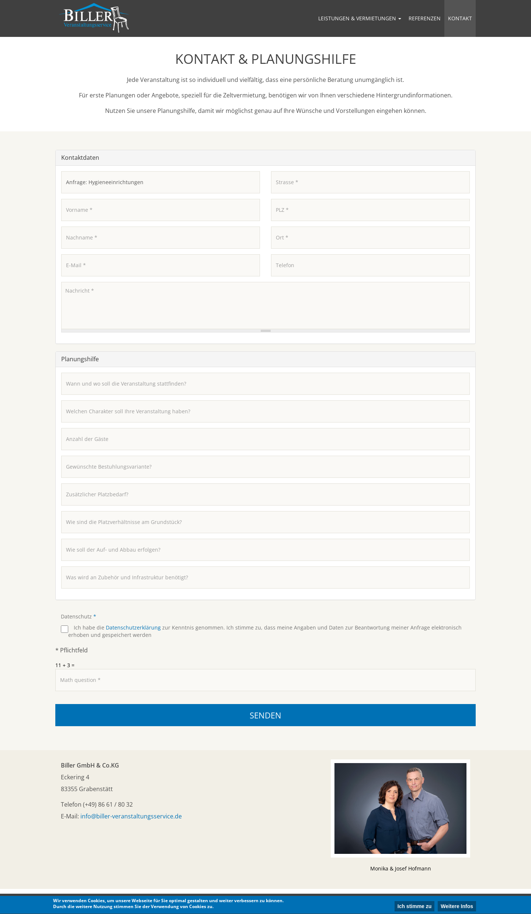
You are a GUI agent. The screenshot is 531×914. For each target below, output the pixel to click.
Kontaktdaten (80, 158)
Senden (265, 715)
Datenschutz (78, 616)
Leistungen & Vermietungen (359, 18)
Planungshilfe (80, 359)
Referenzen (425, 18)
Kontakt (460, 18)
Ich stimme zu (415, 907)
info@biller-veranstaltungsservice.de (131, 816)
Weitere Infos (457, 907)
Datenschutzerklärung (133, 627)
